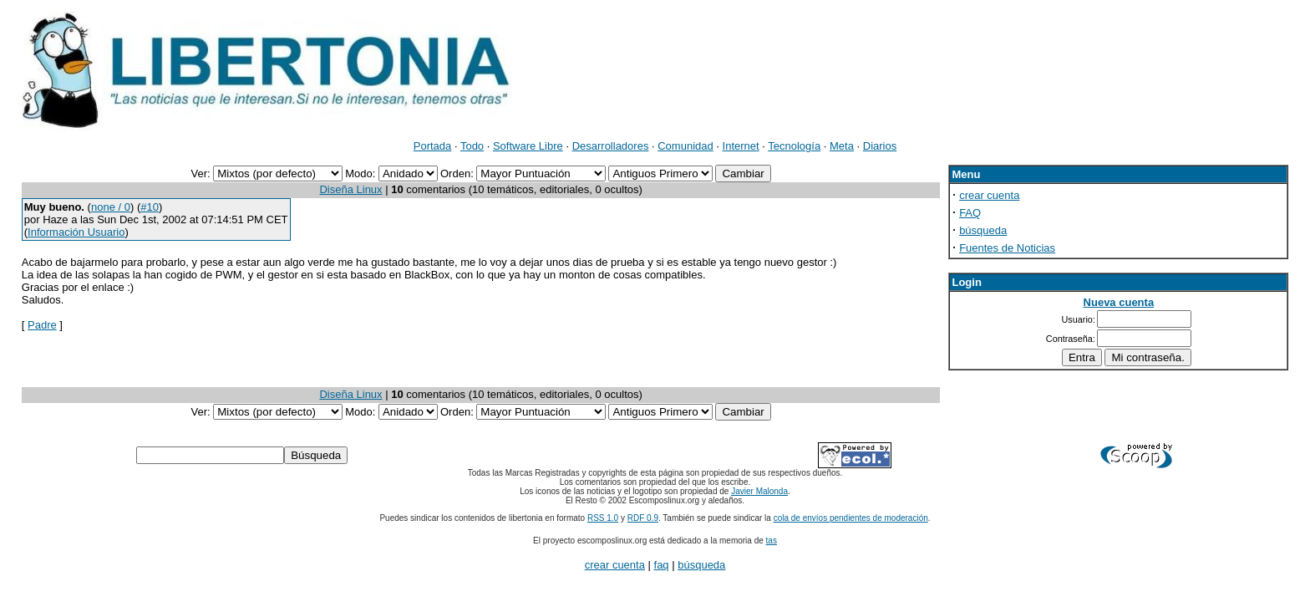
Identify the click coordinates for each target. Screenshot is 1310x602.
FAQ (970, 213)
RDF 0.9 (642, 518)
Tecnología (794, 146)
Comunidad (685, 146)
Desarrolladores (610, 146)
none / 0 (110, 207)
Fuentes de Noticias (1007, 248)
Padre (42, 325)
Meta (842, 146)
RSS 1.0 (602, 518)
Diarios (879, 146)
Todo (472, 146)
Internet (741, 146)
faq (661, 565)
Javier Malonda (759, 491)
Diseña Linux (350, 189)
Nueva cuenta (1119, 302)
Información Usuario (76, 232)
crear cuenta (989, 195)
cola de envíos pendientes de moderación (851, 518)
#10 (149, 207)
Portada (433, 146)
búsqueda (983, 230)
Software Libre (528, 146)
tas (771, 540)
